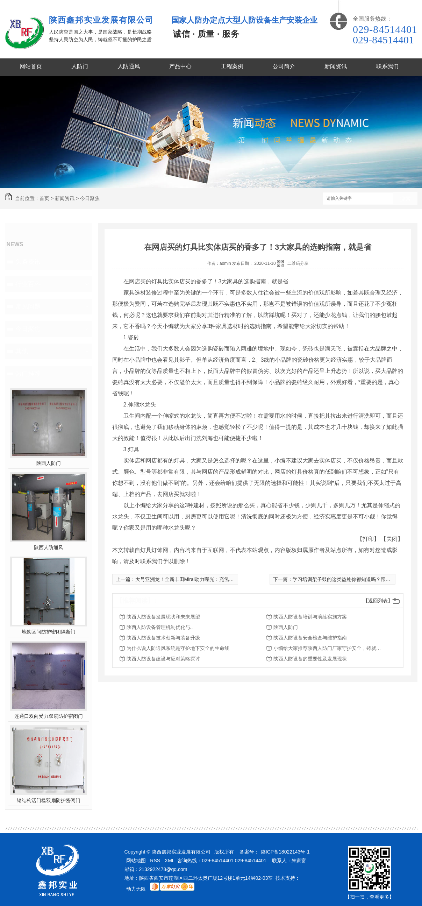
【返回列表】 (378, 600)
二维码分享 (297, 263)
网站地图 (136, 860)
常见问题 (28, 306)
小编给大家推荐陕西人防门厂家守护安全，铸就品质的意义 (329, 648)
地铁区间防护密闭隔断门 (49, 632)
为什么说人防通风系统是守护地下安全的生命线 (178, 648)
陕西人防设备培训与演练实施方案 (310, 617)
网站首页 (31, 66)
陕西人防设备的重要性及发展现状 (310, 658)
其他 (21, 351)
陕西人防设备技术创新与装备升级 (163, 637)
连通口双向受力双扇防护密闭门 (48, 716)
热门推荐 (28, 373)
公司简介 (284, 66)
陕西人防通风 (48, 547)
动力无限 (136, 889)
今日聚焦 (90, 198)
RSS (155, 860)
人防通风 (128, 66)
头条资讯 (28, 261)
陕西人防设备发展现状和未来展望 (163, 617)
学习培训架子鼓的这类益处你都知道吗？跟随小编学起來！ (356, 579)
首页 (44, 198)
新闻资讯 (335, 66)
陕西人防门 (48, 463)
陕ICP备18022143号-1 (285, 852)
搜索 (405, 199)
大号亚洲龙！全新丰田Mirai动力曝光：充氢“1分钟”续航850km (202, 579)
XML (170, 860)
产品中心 (180, 66)
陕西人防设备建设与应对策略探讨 (163, 658)
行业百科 (28, 284)
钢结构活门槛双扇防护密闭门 (48, 800)
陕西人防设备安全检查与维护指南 (310, 637)
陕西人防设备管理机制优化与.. (160, 627)
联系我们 (387, 66)
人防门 (79, 66)
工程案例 (232, 66)
